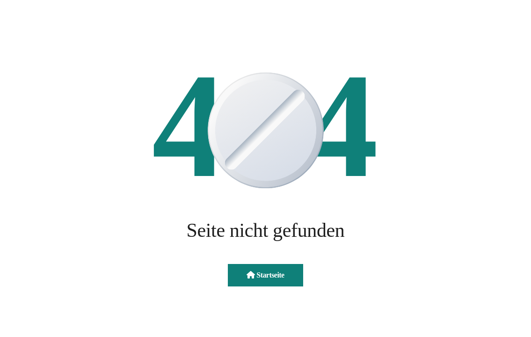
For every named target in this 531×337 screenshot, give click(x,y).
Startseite (265, 275)
